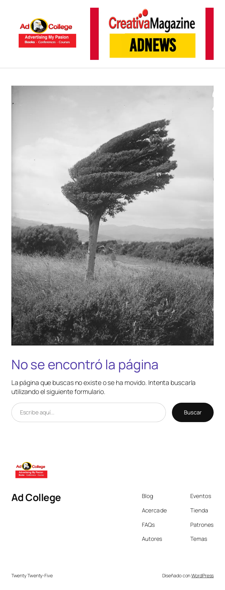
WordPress (202, 575)
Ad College (36, 497)
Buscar (193, 412)
